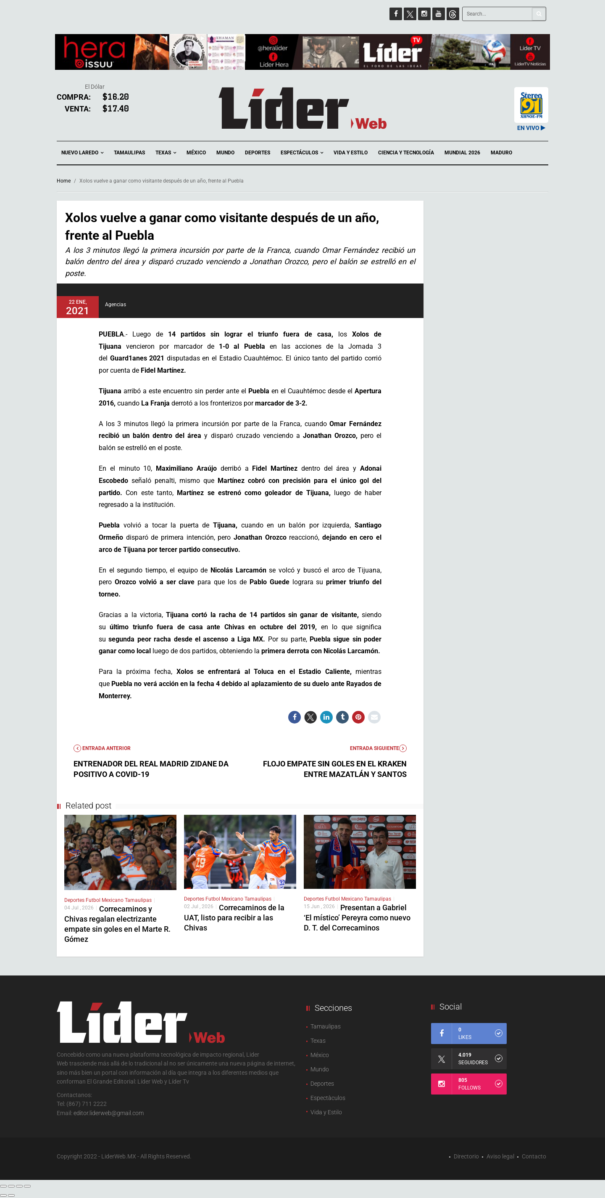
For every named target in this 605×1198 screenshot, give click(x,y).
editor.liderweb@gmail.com (109, 1113)
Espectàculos (327, 1098)
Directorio (466, 1156)
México (196, 153)
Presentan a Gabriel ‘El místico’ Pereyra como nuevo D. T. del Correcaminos (357, 917)
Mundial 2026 (462, 153)
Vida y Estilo (351, 153)
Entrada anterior (102, 748)
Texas (165, 152)
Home (64, 181)
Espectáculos (302, 152)
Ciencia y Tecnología (406, 153)
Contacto (534, 1156)
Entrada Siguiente (378, 748)
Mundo (225, 153)
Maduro (501, 153)
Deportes (257, 153)
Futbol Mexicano (105, 900)
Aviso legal (500, 1156)
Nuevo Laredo (82, 152)
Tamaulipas (129, 153)
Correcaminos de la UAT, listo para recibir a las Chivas (234, 917)
